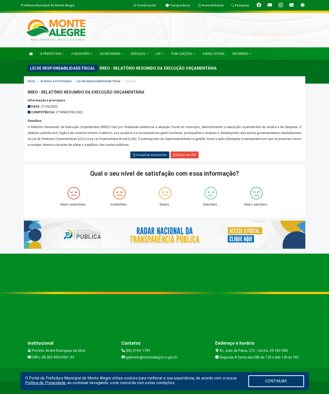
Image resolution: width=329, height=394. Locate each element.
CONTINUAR (276, 381)
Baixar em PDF (184, 155)
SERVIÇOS (139, 54)
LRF (160, 54)
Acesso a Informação (56, 81)
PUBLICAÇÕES (183, 54)
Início (32, 81)
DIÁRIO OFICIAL (214, 54)
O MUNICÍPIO (82, 54)
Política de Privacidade (45, 382)
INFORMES (241, 54)
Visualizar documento (150, 155)
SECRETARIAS (111, 54)
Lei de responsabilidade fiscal (98, 81)
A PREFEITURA (52, 54)
